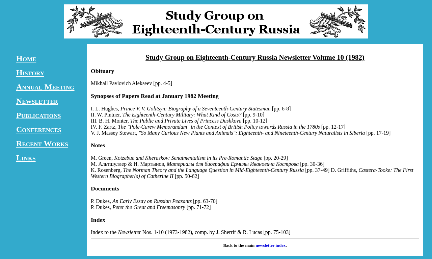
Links (26, 157)
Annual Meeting (45, 86)
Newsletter (37, 101)
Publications (38, 115)
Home (26, 58)
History (30, 72)
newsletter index (270, 245)
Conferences (38, 129)
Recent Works (42, 143)
